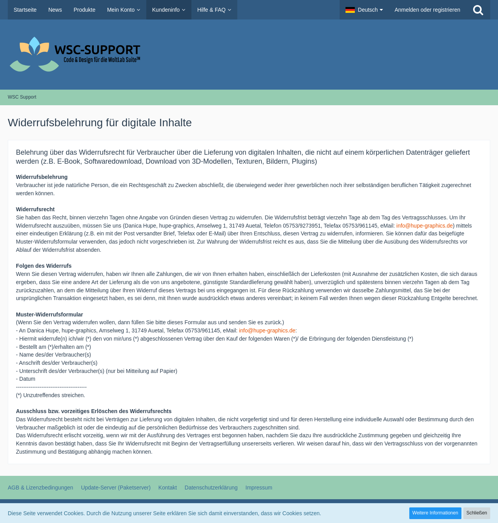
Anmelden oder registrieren (427, 10)
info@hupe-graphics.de (424, 226)
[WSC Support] (249, 54)
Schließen (476, 513)
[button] (364, 9)
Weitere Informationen (435, 513)
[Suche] (478, 9)
